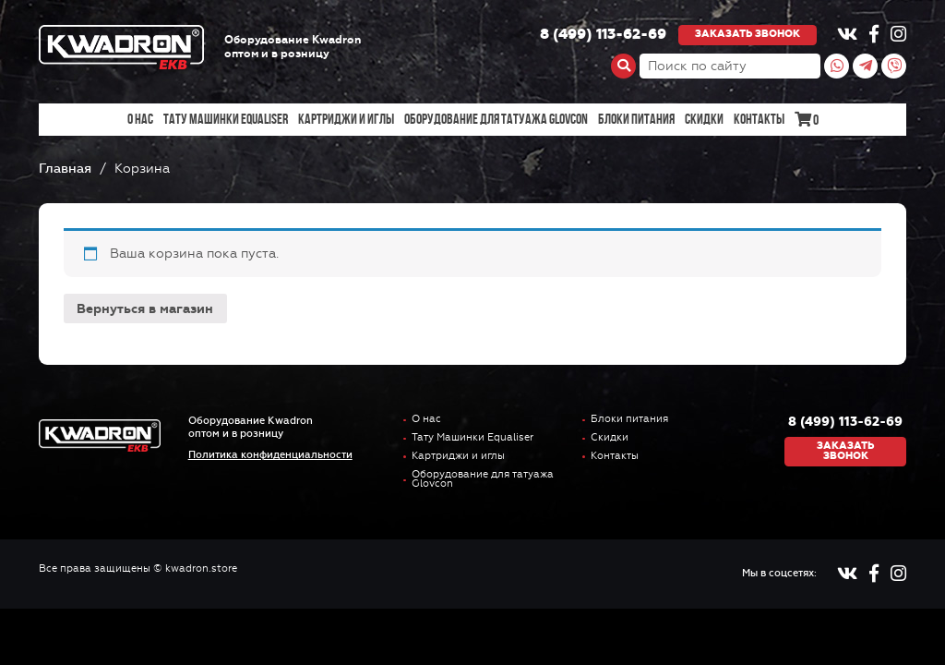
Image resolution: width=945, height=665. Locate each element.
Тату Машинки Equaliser (225, 119)
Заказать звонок (747, 34)
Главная (65, 168)
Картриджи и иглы (346, 119)
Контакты (759, 119)
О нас (140, 119)
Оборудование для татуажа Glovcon (496, 119)
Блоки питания (636, 119)
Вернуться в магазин (145, 308)
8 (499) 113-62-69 (603, 35)
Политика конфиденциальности (270, 455)
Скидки (704, 119)
